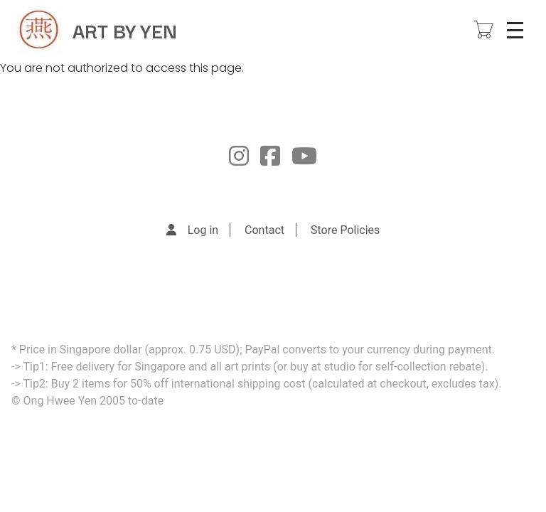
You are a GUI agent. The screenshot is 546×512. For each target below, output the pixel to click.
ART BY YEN (125, 29)
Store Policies (345, 230)
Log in (203, 230)
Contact (264, 230)
